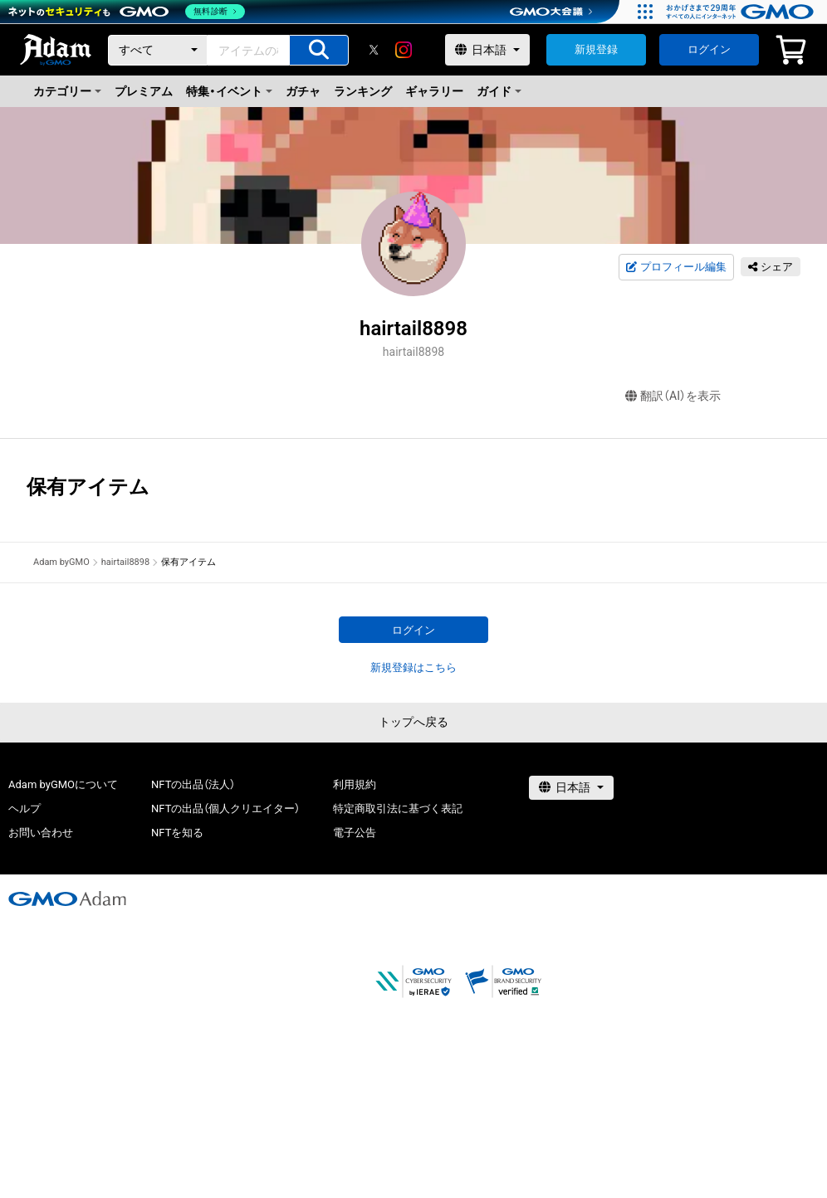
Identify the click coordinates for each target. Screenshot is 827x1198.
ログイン (709, 49)
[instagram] (403, 49)
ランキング (363, 91)
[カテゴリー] (158, 50)
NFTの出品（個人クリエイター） (225, 808)
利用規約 (354, 784)
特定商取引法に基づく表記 (397, 808)
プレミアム (144, 91)
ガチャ (303, 91)
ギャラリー (434, 91)
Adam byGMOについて (63, 784)
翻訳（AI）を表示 (673, 396)
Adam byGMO (61, 562)
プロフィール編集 (676, 267)
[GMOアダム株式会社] (67, 898)
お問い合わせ (40, 832)
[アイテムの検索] (319, 50)
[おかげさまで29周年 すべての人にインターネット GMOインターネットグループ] (742, 11)
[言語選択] (487, 50)
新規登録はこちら (413, 667)
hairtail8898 (125, 562)
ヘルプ (24, 808)
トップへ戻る (413, 721)
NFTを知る (177, 832)
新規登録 (596, 49)
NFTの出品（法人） (193, 784)
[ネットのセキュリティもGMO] (127, 11)
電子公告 (354, 832)
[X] (373, 49)
